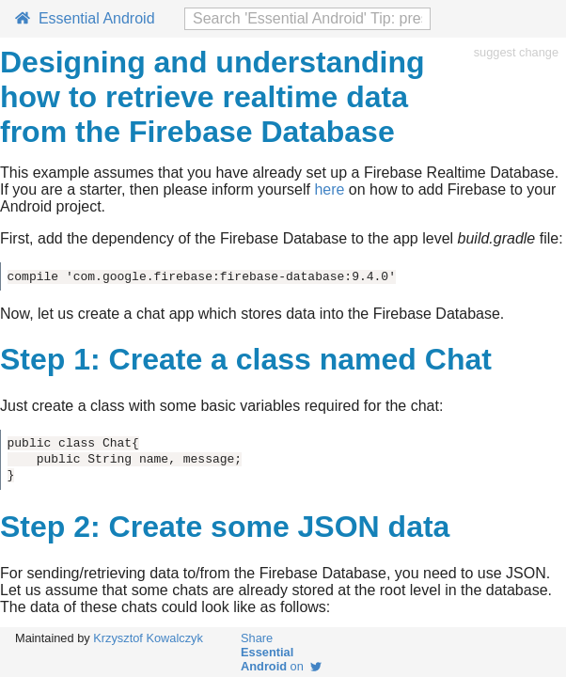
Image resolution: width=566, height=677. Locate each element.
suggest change (516, 52)
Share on (281, 652)
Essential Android (85, 18)
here (329, 189)
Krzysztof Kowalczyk (148, 638)
